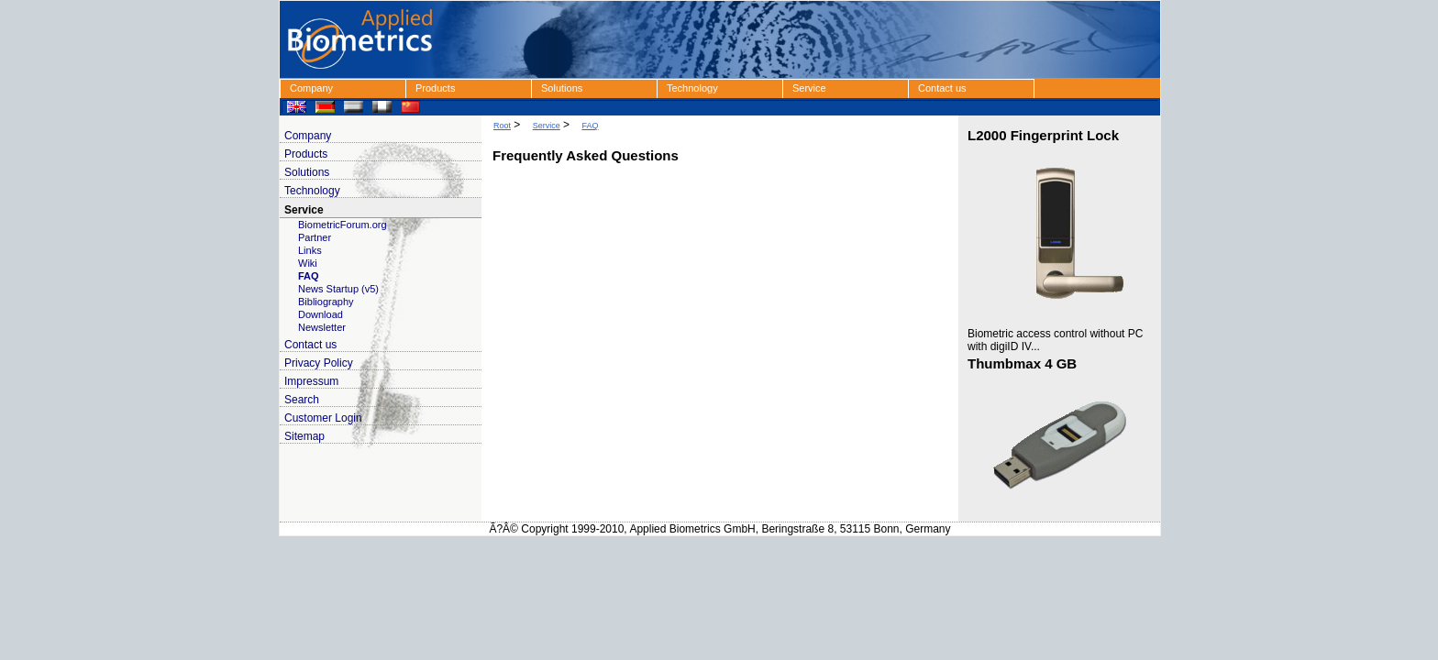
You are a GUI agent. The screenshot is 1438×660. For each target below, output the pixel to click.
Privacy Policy (318, 363)
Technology (692, 88)
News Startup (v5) (338, 288)
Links (310, 250)
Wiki (307, 263)
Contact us (942, 88)
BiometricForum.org (342, 224)
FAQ (308, 275)
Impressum (311, 381)
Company (311, 88)
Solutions (561, 88)
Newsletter (322, 327)
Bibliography (326, 301)
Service (809, 88)
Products (435, 88)
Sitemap (304, 436)
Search (301, 399)
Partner (314, 237)
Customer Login (323, 418)
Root (502, 125)
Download (320, 314)
